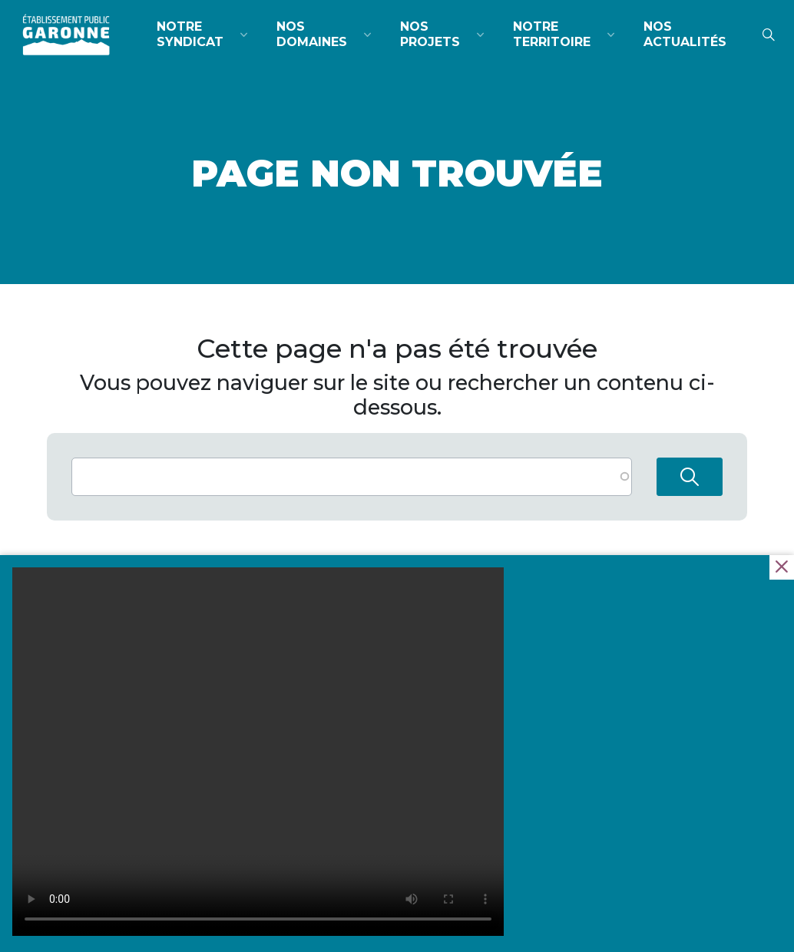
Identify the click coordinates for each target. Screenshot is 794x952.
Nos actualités (684, 34)
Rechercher (690, 477)
